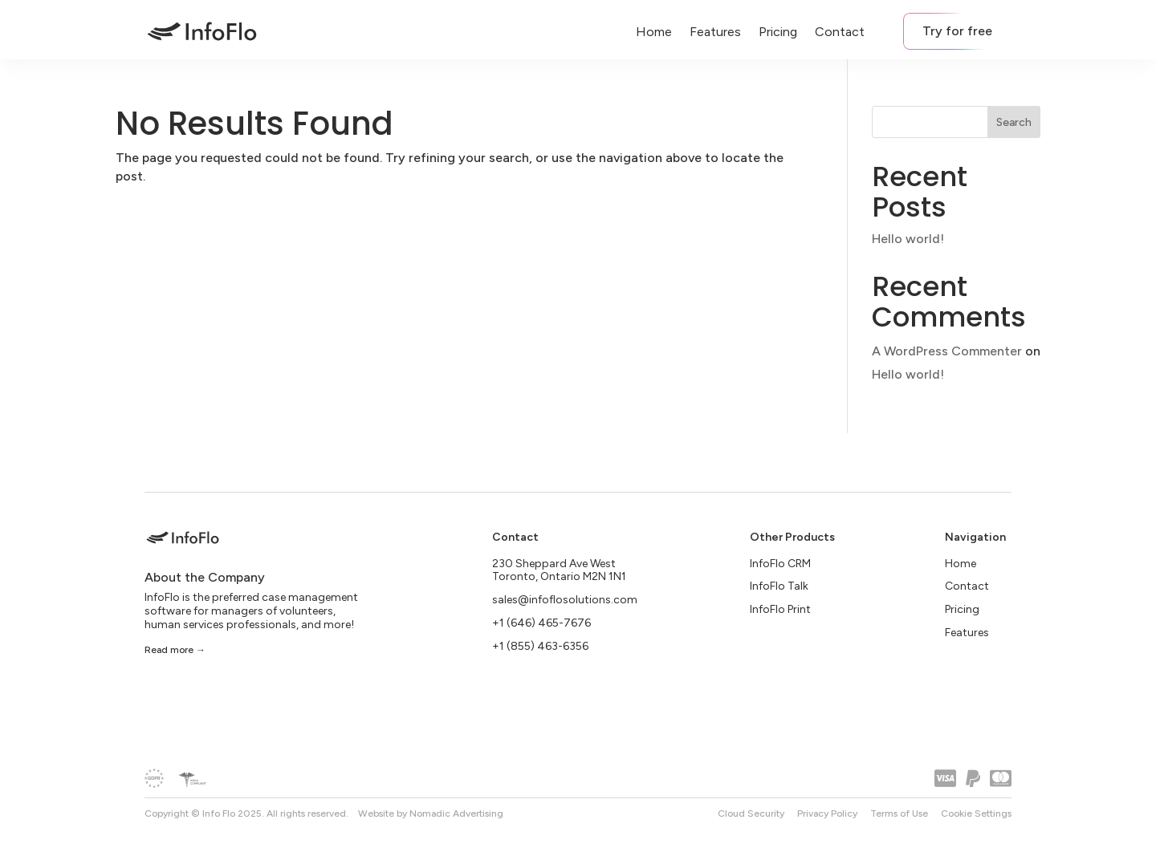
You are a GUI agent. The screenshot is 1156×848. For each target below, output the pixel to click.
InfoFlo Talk (779, 587)
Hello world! (908, 238)
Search (1014, 122)
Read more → (175, 650)
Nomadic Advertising (456, 813)
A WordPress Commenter (947, 351)
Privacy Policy (827, 813)
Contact (840, 31)
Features (715, 31)
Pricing (778, 31)
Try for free (957, 31)
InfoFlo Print (780, 609)
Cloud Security (751, 813)
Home (654, 31)
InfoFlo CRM (780, 563)
